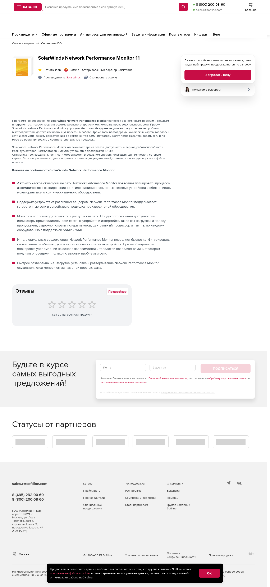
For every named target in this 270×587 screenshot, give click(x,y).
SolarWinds (73, 78)
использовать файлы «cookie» (70, 573)
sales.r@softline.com (169, 25)
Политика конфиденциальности (181, 555)
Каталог (88, 483)
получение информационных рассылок (123, 383)
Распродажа (133, 490)
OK (209, 573)
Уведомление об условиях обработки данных (188, 393)
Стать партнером (136, 504)
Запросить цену (217, 76)
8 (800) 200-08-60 (170, 20)
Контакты (248, 8)
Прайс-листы (92, 490)
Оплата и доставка (225, 8)
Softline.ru (148, 8)
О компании (175, 483)
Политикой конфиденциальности (167, 379)
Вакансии (173, 490)
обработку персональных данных (228, 379)
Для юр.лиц (202, 8)
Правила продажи (221, 555)
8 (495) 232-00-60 (28, 494)
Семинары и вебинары (140, 497)
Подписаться (225, 370)
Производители (94, 497)
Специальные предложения (92, 506)
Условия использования (141, 555)
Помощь (172, 497)
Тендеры (185, 8)
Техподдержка (135, 483)
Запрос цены (168, 8)
